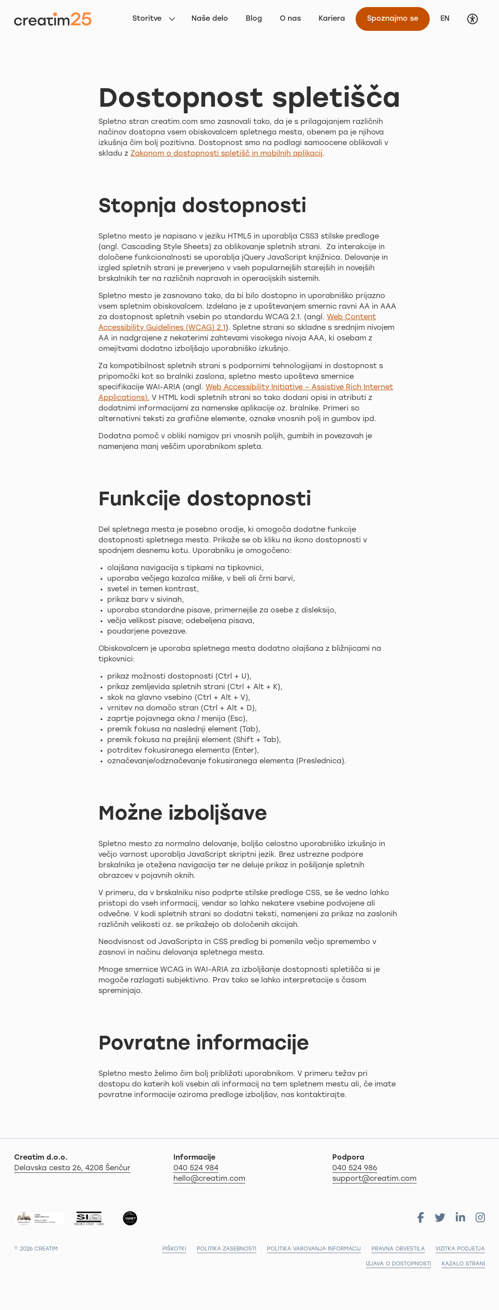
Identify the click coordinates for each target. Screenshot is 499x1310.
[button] (472, 19)
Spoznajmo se (392, 18)
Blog (254, 18)
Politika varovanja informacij (314, 1249)
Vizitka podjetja (460, 1249)
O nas (290, 18)
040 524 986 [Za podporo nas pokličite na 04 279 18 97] (354, 1168)
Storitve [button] (146, 18)
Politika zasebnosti (226, 1249)
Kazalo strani (463, 1264)
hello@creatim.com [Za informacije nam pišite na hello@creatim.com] (209, 1179)
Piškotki (174, 1249)
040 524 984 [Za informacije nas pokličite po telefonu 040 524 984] (195, 1168)
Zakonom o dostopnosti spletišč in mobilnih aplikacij (227, 153)
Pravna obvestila (398, 1249)
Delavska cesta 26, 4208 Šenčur (90, 1167)
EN (448, 17)
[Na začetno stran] (52, 19)
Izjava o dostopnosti (398, 1264)
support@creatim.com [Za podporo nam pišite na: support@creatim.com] (374, 1179)
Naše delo (209, 18)
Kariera (332, 18)
